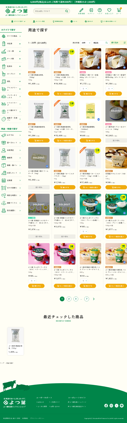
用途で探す (9, 363)
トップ (2, 363)
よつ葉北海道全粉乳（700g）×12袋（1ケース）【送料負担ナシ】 (64, 77)
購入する (40, 94)
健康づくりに (11, 203)
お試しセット (11, 173)
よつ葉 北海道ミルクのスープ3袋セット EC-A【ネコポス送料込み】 (38, 223)
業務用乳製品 (59, 21)
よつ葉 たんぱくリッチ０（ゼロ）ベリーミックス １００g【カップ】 (38, 269)
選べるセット (11, 142)
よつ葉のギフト (11, 111)
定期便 (11, 180)
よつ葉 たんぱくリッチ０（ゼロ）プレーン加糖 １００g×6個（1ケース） (115, 223)
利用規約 (25, 418)
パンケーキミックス (11, 96)
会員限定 (11, 150)
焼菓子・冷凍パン (11, 119)
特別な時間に (11, 195)
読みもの (90, 21)
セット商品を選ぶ (66, 94)
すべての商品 (11, 36)
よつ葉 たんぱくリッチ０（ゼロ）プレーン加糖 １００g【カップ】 (90, 220)
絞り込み (114, 43)
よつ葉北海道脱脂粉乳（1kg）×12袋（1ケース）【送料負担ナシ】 (64, 129)
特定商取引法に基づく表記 (11, 418)
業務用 (11, 158)
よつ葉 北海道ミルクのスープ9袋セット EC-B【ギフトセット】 (64, 220)
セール (75, 21)
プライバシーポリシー (37, 418)
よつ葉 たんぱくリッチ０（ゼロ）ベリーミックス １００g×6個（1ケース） (64, 272)
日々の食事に (11, 188)
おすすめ (11, 135)
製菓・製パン (11, 165)
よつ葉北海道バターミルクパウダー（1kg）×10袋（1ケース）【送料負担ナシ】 (90, 176)
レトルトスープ (11, 104)
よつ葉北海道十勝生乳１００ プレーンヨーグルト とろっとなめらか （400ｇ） (90, 269)
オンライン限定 (40, 21)
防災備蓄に (11, 210)
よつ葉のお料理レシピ (109, 21)
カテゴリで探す (18, 21)
